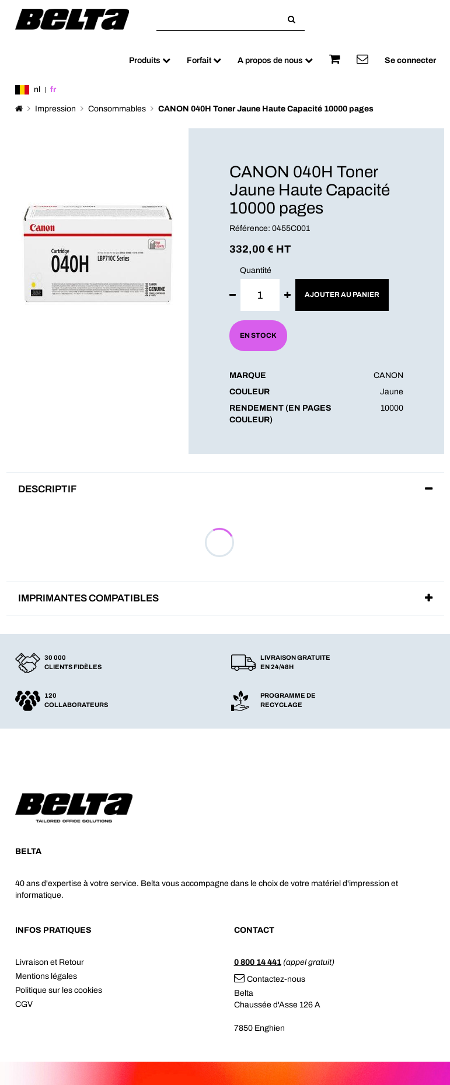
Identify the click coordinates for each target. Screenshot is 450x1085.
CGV (24, 1004)
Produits (149, 60)
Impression (55, 108)
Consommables (117, 108)
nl (37, 89)
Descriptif (47, 489)
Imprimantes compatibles (88, 598)
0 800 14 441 (257, 962)
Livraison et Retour (49, 962)
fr (53, 89)
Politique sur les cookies (58, 990)
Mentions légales (46, 976)
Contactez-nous (269, 979)
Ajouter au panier (342, 294)
